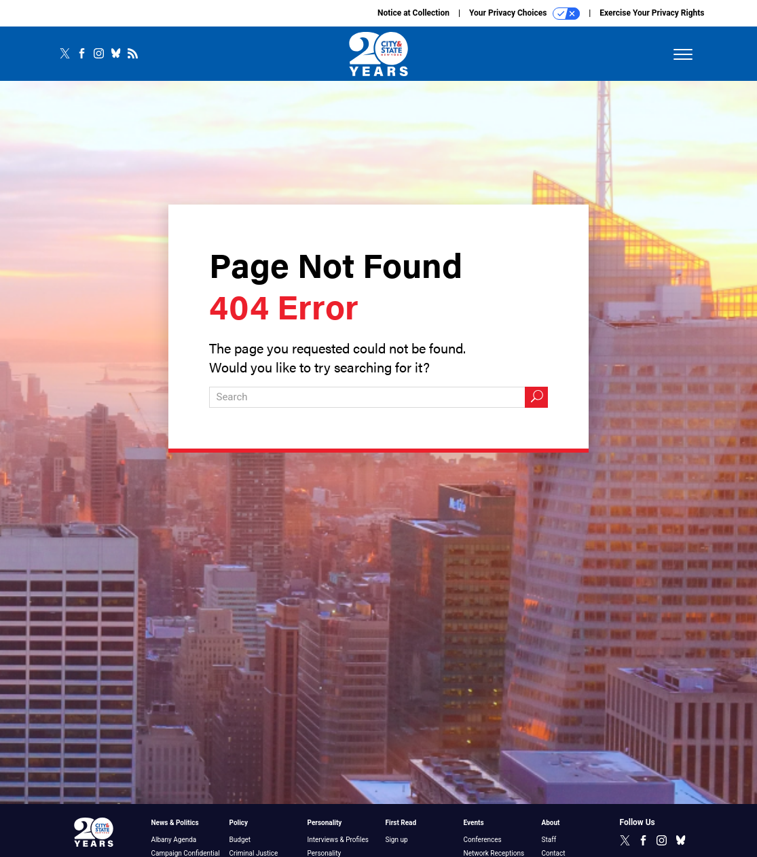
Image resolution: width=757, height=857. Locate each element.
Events (474, 822)
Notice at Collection (413, 13)
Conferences (483, 839)
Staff (549, 839)
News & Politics (175, 822)
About (551, 822)
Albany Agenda (174, 839)
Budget (240, 839)
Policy (238, 822)
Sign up (397, 839)
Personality (325, 822)
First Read (401, 822)
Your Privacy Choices (524, 13)
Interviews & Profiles (338, 839)
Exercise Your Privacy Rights (651, 13)
